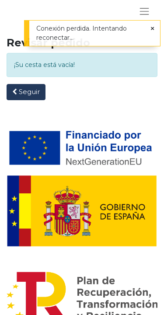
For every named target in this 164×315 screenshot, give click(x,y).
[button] (26, 92)
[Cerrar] (152, 29)
